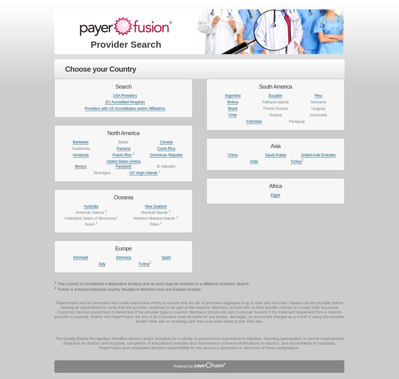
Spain (166, 257)
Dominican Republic (166, 155)
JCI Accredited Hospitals (125, 102)
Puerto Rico (122, 155)
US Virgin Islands (143, 173)
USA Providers (125, 96)
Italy (102, 264)
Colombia (254, 121)
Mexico (81, 166)
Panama (124, 148)
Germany (123, 257)
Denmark (80, 257)
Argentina (233, 96)
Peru (318, 96)
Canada (166, 142)
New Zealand (156, 206)
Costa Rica (166, 148)
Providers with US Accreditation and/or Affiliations (125, 108)
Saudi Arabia (275, 155)
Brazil (232, 108)
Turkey (144, 264)
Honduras (81, 155)
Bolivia (232, 102)
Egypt (275, 195)
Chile (233, 115)
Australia (91, 206)
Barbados (80, 142)
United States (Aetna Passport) (124, 164)
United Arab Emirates (318, 155)
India (254, 161)
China (232, 155)
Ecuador (276, 96)
